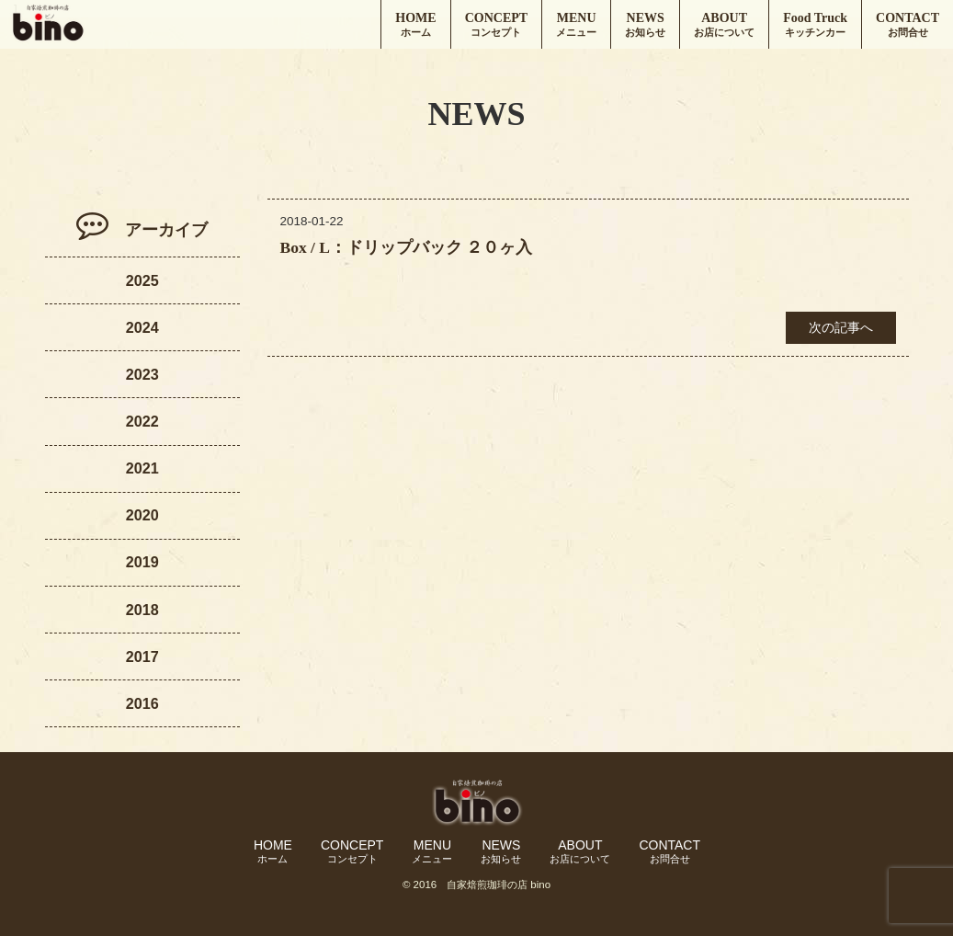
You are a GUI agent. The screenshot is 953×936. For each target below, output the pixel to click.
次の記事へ (841, 328)
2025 (142, 280)
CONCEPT (496, 25)
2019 (142, 562)
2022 (142, 421)
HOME (415, 25)
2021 (142, 468)
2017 (142, 656)
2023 (142, 374)
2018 (142, 609)
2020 (142, 515)
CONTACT (907, 25)
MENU (576, 25)
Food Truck (815, 25)
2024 (142, 327)
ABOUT (724, 25)
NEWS (645, 25)
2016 (142, 703)
